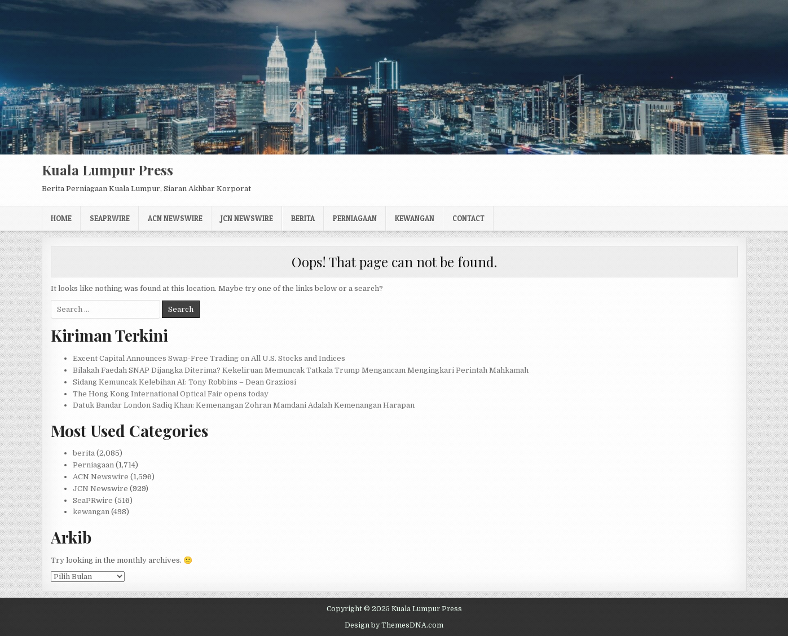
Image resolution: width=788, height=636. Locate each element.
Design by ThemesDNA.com (394, 625)
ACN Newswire (175, 218)
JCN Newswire (247, 218)
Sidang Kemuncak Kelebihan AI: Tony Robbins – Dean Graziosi (184, 382)
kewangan (414, 218)
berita (303, 218)
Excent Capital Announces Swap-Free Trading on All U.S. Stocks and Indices (209, 358)
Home (61, 218)
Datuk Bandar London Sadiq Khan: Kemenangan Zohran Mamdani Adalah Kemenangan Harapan (244, 405)
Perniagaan (355, 218)
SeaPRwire (110, 218)
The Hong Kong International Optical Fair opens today (170, 394)
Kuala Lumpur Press (107, 170)
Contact (468, 218)
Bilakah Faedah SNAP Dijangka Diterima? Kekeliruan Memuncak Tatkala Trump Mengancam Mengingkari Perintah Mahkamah (301, 370)
